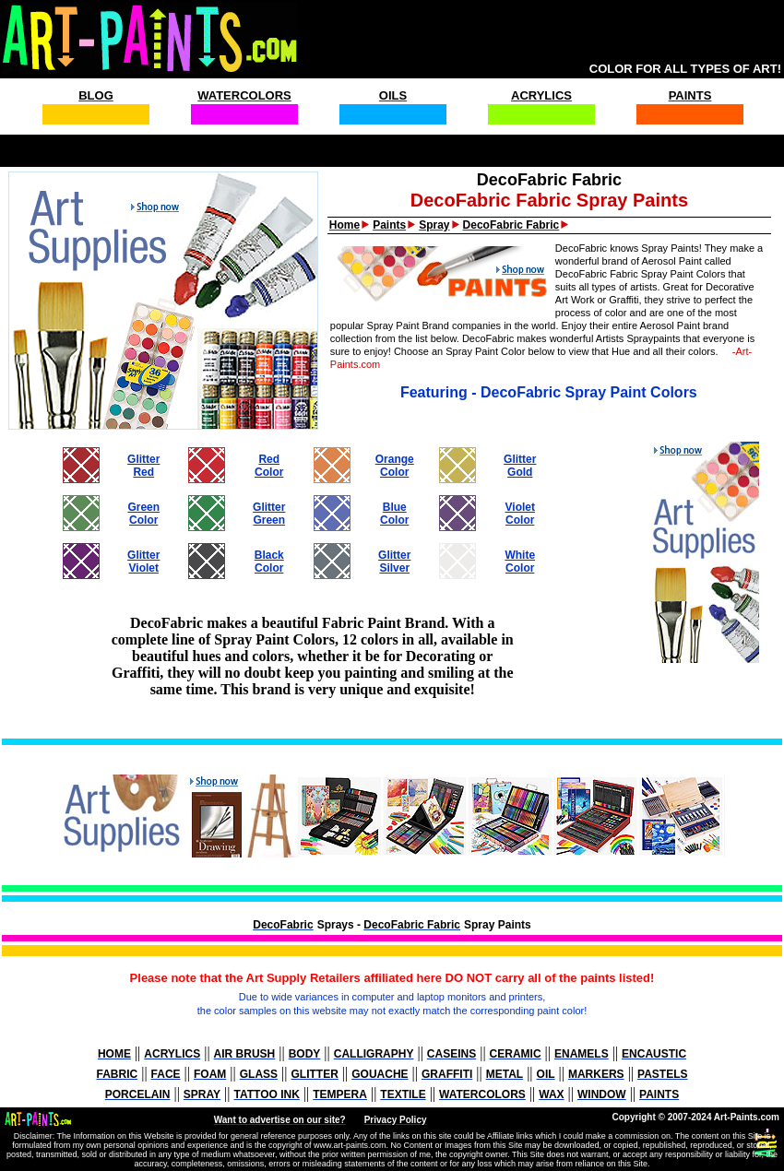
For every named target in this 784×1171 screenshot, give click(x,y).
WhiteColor (520, 561)
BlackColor (269, 561)
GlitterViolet (143, 561)
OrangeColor (394, 466)
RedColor (269, 466)
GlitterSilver (394, 561)
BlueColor (394, 513)
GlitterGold (520, 466)
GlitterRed (143, 466)
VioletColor (520, 513)
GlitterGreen (269, 513)
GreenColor (143, 513)
